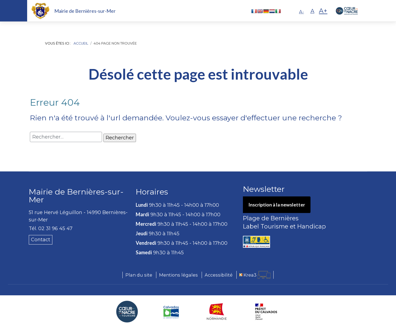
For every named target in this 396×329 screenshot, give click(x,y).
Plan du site (138, 275)
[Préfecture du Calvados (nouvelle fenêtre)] (266, 311)
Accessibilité (219, 275)
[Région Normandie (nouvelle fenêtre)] (216, 311)
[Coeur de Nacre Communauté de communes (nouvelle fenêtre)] (127, 311)
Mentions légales (178, 275)
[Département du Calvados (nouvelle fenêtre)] (171, 311)
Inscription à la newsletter (277, 205)
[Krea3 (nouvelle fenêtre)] (255, 275)
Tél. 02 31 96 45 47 (50, 228)
